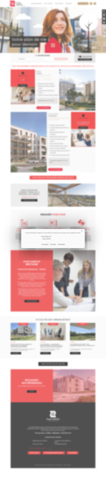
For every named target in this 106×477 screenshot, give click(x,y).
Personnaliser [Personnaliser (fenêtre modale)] (61, 244)
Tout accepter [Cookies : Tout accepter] (45, 244)
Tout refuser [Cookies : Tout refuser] (53, 244)
